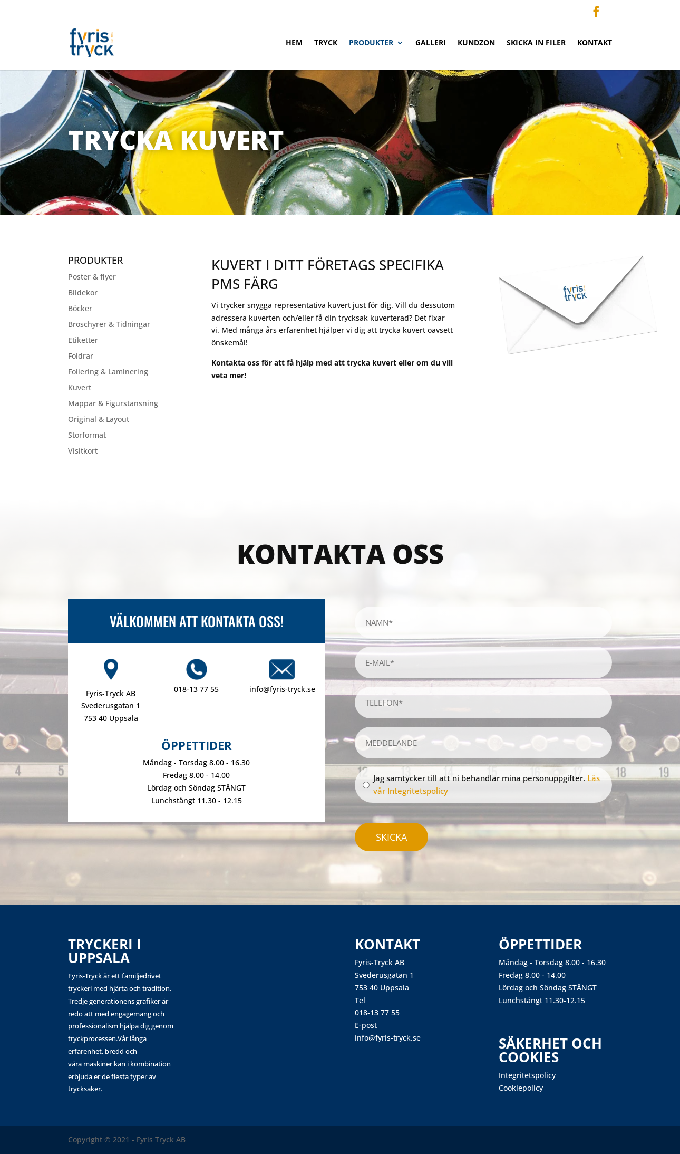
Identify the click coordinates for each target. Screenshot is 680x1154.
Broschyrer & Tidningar (109, 325)
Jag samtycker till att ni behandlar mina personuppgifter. (486, 784)
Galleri (430, 44)
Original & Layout (98, 420)
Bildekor (83, 293)
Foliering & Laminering (108, 372)
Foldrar (80, 356)
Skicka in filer (536, 44)
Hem (294, 44)
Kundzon (476, 44)
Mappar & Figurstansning (113, 404)
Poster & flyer (92, 277)
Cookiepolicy (521, 1088)
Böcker (80, 309)
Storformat (87, 435)
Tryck (325, 44)
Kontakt (594, 44)
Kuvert (79, 388)
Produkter (371, 44)
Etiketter (83, 340)
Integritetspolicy (527, 1075)
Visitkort (83, 451)
